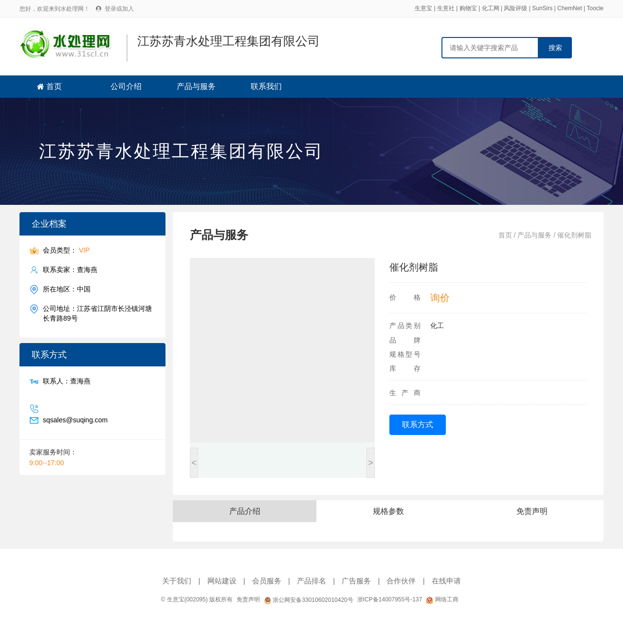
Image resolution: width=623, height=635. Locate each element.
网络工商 (442, 599)
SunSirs (542, 8)
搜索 (555, 48)
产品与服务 (196, 86)
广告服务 (356, 581)
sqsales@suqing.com (75, 420)
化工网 (490, 8)
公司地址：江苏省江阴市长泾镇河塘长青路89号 (97, 313)
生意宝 (423, 8)
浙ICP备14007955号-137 (389, 599)
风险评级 (515, 8)
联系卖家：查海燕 (70, 269)
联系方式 (417, 424)
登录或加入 (119, 8)
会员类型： (66, 250)
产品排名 (311, 581)
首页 (54, 86)
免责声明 (248, 599)
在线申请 (446, 581)
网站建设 (222, 581)
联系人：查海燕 (67, 381)
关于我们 (176, 581)
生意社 (446, 8)
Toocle (595, 8)
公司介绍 (126, 86)
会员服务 (266, 581)
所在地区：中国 (67, 289)
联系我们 (266, 86)
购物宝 (468, 8)
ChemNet (569, 8)
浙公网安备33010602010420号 (308, 600)
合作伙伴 (401, 581)
